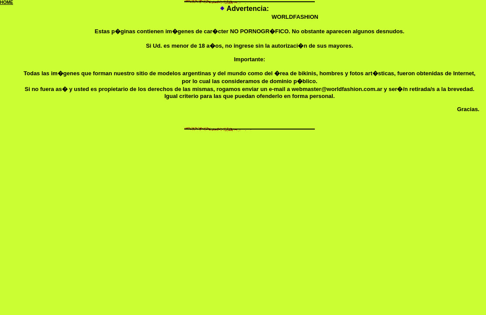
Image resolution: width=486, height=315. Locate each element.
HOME (6, 2)
